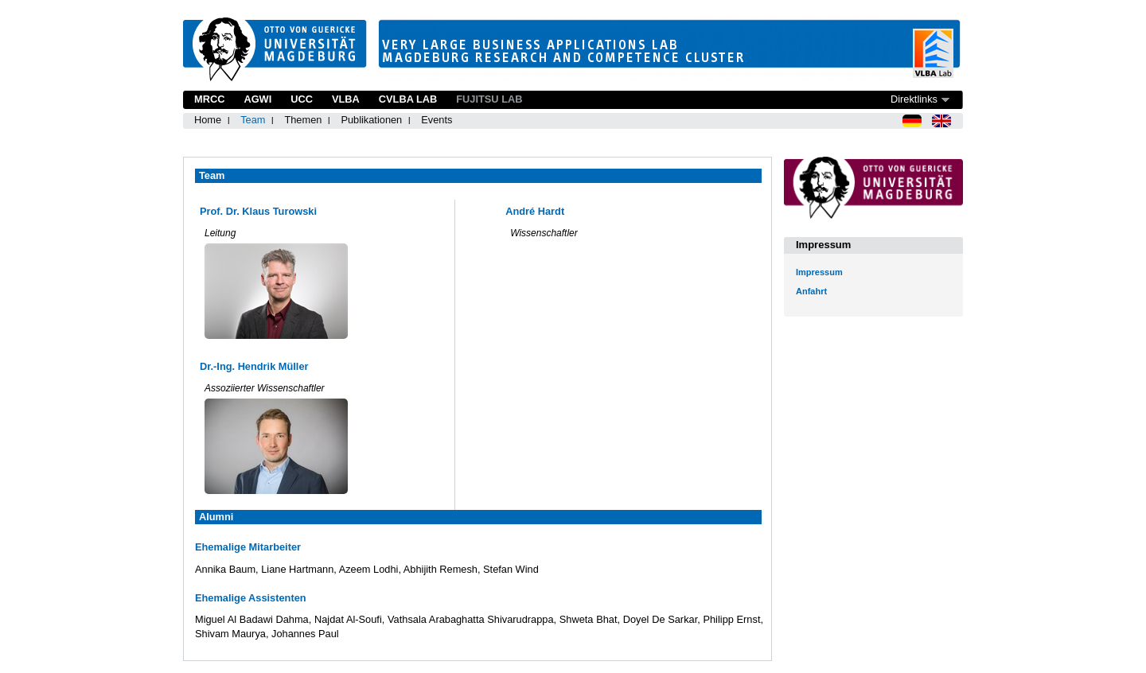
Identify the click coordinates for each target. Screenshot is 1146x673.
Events (436, 120)
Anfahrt (811, 291)
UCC (301, 99)
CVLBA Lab (408, 99)
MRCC (209, 99)
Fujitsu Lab (489, 99)
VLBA (346, 99)
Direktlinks (914, 99)
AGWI (257, 99)
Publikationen (371, 120)
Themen (303, 120)
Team (252, 120)
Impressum (819, 272)
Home (207, 120)
